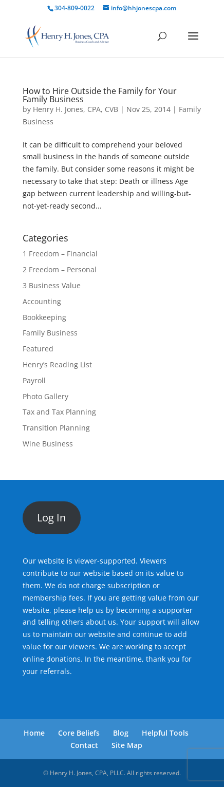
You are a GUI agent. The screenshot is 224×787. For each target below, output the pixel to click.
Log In (51, 517)
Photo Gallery (45, 396)
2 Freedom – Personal (60, 269)
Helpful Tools (165, 733)
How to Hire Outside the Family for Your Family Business (100, 95)
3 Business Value (52, 285)
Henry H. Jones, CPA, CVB (75, 109)
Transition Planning (56, 428)
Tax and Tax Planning (59, 412)
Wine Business (48, 443)
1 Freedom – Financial (60, 253)
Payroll (34, 380)
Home (34, 733)
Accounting (42, 301)
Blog (120, 733)
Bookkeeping (44, 317)
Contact (84, 745)
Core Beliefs (79, 733)
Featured (38, 348)
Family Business (50, 333)
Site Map (126, 745)
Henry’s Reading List (57, 364)
